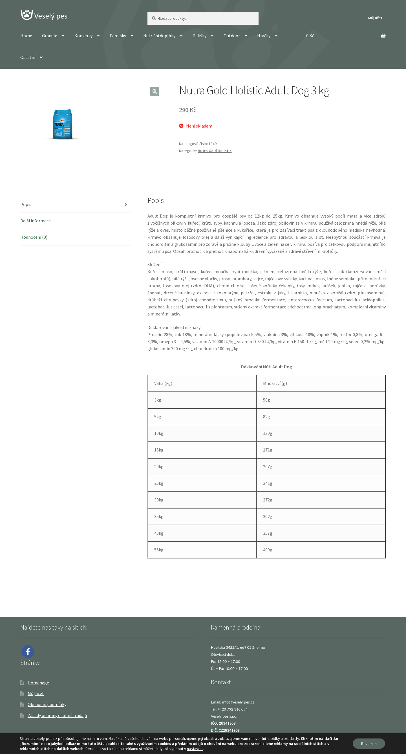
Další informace (35, 220)
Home (26, 35)
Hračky (263, 35)
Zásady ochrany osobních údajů (57, 715)
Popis (25, 204)
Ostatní (27, 57)
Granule (49, 35)
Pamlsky (118, 35)
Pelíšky (199, 35)
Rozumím (369, 743)
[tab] (75, 204)
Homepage (38, 682)
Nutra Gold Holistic (214, 150)
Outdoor (232, 35)
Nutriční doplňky (159, 35)
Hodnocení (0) (33, 237)
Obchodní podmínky (47, 704)
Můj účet (375, 17)
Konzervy (83, 35)
